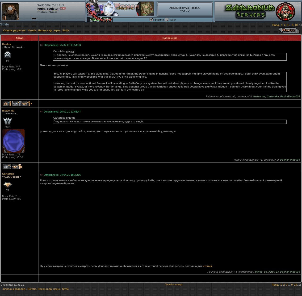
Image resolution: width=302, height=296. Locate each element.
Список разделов (14, 30)
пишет (70, 51)
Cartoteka (8, 173)
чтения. (208, 266)
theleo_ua (8, 110)
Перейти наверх (174, 284)
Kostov (6, 44)
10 (296, 25)
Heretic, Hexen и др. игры (44, 30)
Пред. (276, 25)
